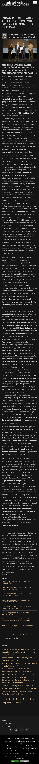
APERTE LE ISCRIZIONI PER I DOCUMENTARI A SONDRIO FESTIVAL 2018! (16, 601)
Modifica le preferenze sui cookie (15, 726)
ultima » (17, 638)
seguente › (7, 638)
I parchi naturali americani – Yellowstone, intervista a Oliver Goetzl (17, 626)
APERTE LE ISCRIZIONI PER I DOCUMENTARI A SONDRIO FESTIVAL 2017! (16, 607)
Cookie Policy (7, 723)
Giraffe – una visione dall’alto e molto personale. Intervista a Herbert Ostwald (17, 620)
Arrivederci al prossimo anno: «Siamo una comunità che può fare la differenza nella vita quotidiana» (18, 652)
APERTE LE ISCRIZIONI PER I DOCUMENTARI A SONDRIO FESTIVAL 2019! (16, 595)
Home (4, 720)
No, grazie (24, 761)
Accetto (15, 761)
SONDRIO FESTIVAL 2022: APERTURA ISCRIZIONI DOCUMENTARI (17, 582)
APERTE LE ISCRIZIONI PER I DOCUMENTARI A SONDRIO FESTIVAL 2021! (16, 588)
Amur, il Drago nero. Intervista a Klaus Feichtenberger (15, 613)
